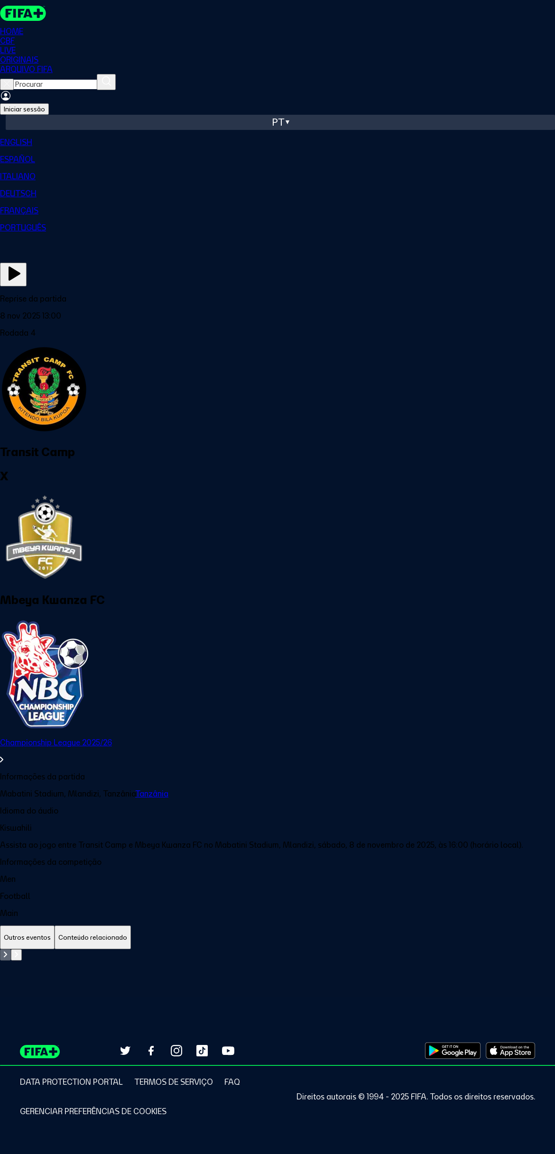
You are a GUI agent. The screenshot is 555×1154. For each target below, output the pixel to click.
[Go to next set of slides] (16, 955)
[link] (277, 751)
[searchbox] (55, 84)
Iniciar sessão (24, 109)
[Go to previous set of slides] (5, 955)
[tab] (27, 937)
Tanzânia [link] (151, 793)
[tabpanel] (277, 973)
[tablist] (277, 937)
